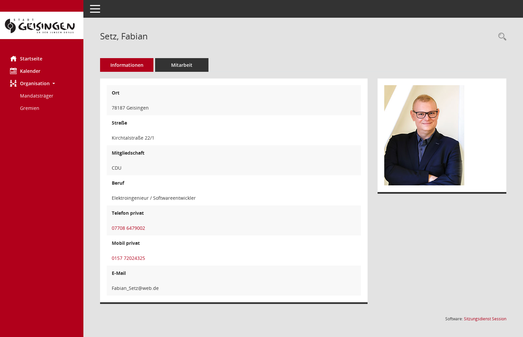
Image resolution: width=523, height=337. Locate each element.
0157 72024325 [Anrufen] (128, 258)
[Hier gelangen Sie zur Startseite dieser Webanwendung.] (41, 25)
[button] (41, 83)
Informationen (126, 65)
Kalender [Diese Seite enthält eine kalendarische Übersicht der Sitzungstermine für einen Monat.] (25, 70)
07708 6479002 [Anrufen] (128, 228)
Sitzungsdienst (485, 319)
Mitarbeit (181, 65)
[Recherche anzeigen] (500, 36)
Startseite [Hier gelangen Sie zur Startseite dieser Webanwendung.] (26, 58)
